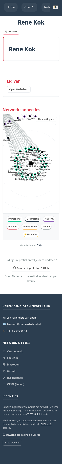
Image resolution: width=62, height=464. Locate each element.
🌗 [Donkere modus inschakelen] (55, 7)
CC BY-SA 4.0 (33, 414)
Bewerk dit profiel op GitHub (31, 268)
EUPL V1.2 (46, 424)
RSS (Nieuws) (13, 377)
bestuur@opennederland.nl (24, 324)
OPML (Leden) (13, 384)
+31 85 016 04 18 (17, 330)
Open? (29, 7)
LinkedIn (10, 358)
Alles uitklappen (46, 119)
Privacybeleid (12, 442)
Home (11, 7)
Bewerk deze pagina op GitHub (21, 434)
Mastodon (11, 364)
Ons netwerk (13, 351)
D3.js (39, 245)
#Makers (11, 31)
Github (9, 371)
